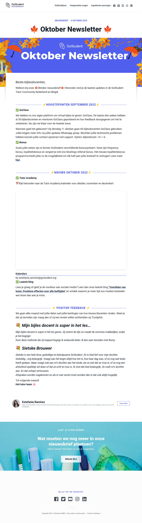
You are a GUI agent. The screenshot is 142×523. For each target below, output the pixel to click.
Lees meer (123, 403)
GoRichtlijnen (61, 5)
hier (18, 160)
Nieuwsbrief (61, 20)
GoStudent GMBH (59, 513)
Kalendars (21, 273)
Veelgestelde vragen (79, 5)
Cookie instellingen (93, 513)
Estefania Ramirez (33, 402)
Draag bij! (71, 459)
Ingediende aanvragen (101, 5)
